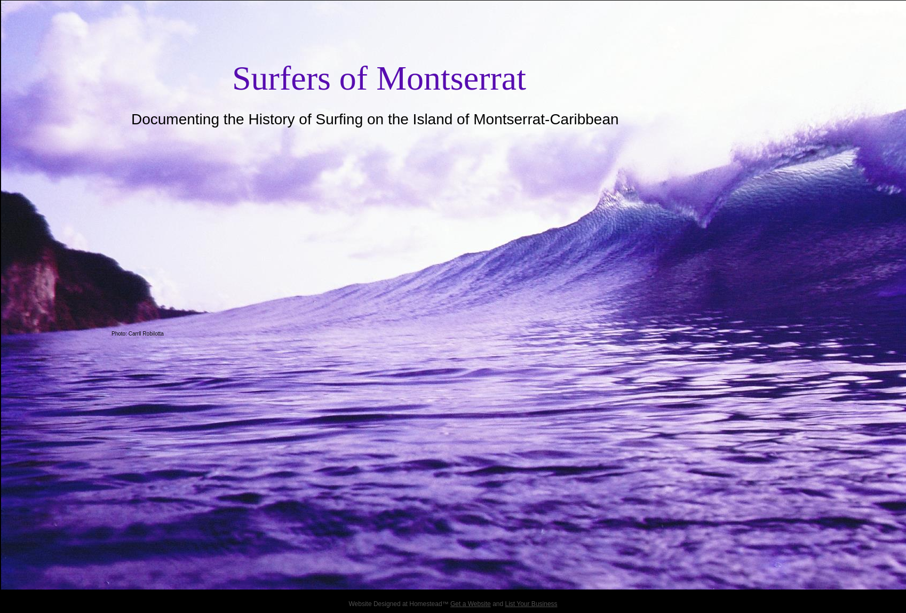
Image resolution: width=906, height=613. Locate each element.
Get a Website (470, 604)
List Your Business (531, 604)
